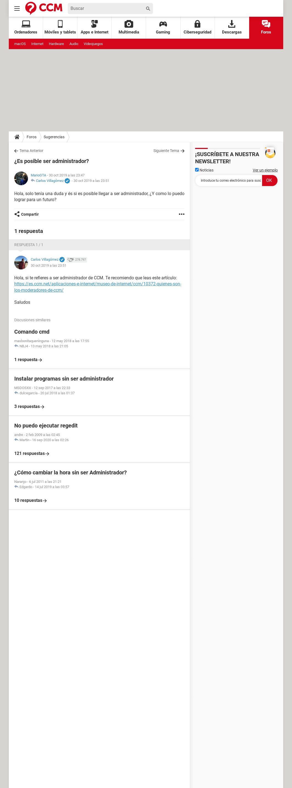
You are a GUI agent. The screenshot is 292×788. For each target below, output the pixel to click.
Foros (266, 27)
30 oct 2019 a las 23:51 (91, 181)
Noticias (204, 170)
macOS (20, 44)
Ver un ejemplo (265, 170)
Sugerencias (54, 137)
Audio (73, 44)
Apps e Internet (94, 27)
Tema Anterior (31, 150)
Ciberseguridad (197, 27)
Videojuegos (93, 44)
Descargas (232, 27)
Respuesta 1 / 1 (28, 245)
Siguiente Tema (166, 150)
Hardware (56, 44)
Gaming (163, 27)
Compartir (30, 214)
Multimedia (129, 27)
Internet (37, 44)
